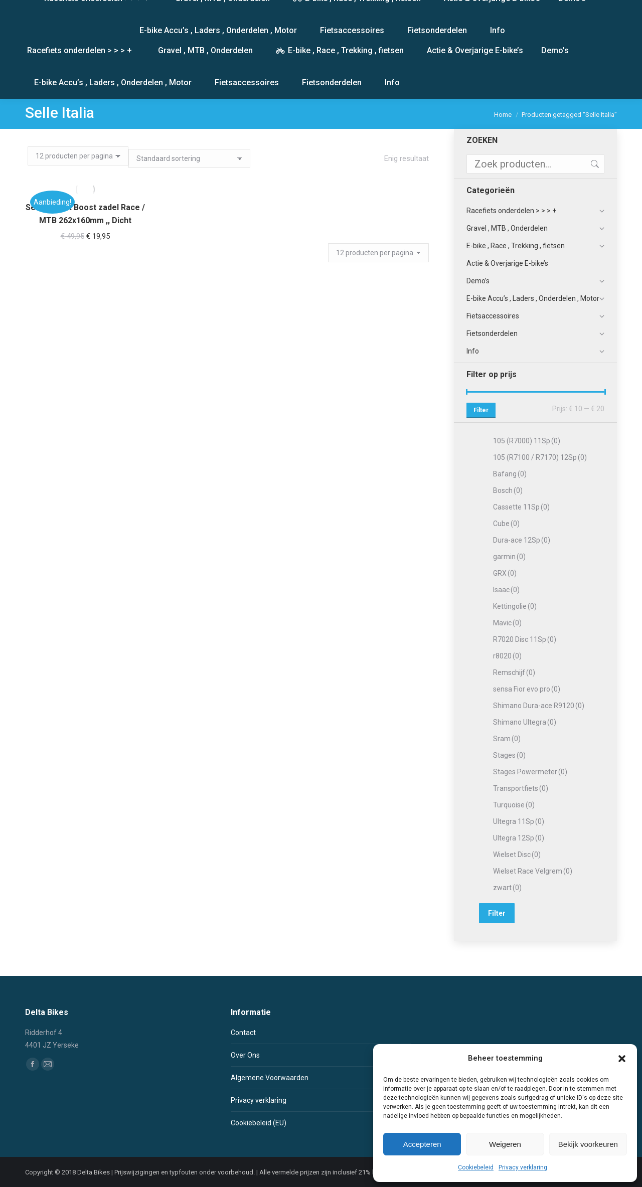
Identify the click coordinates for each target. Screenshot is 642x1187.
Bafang (510, 474)
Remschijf (514, 672)
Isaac (506, 590)
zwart (507, 888)
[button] (622, 1059)
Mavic (507, 623)
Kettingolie (515, 606)
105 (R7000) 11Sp (526, 441)
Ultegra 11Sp (518, 821)
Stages (509, 755)
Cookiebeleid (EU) (258, 1123)
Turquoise (514, 805)
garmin (509, 557)
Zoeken (594, 164)
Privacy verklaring (523, 1167)
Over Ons (245, 1055)
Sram (507, 739)
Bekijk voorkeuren (588, 1144)
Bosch (508, 490)
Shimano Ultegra (524, 722)
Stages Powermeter (530, 772)
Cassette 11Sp (521, 507)
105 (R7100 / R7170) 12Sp (540, 457)
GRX (505, 573)
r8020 (507, 656)
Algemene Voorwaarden (269, 1078)
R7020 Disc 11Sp (524, 639)
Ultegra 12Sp (518, 838)
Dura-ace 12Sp (521, 540)
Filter (481, 410)
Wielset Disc (517, 855)
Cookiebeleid (476, 1167)
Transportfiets (520, 788)
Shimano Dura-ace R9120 (538, 706)
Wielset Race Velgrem (532, 871)
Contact (243, 1033)
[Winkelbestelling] (189, 158)
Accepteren (422, 1144)
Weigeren (505, 1144)
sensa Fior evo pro (526, 689)
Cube (506, 524)
